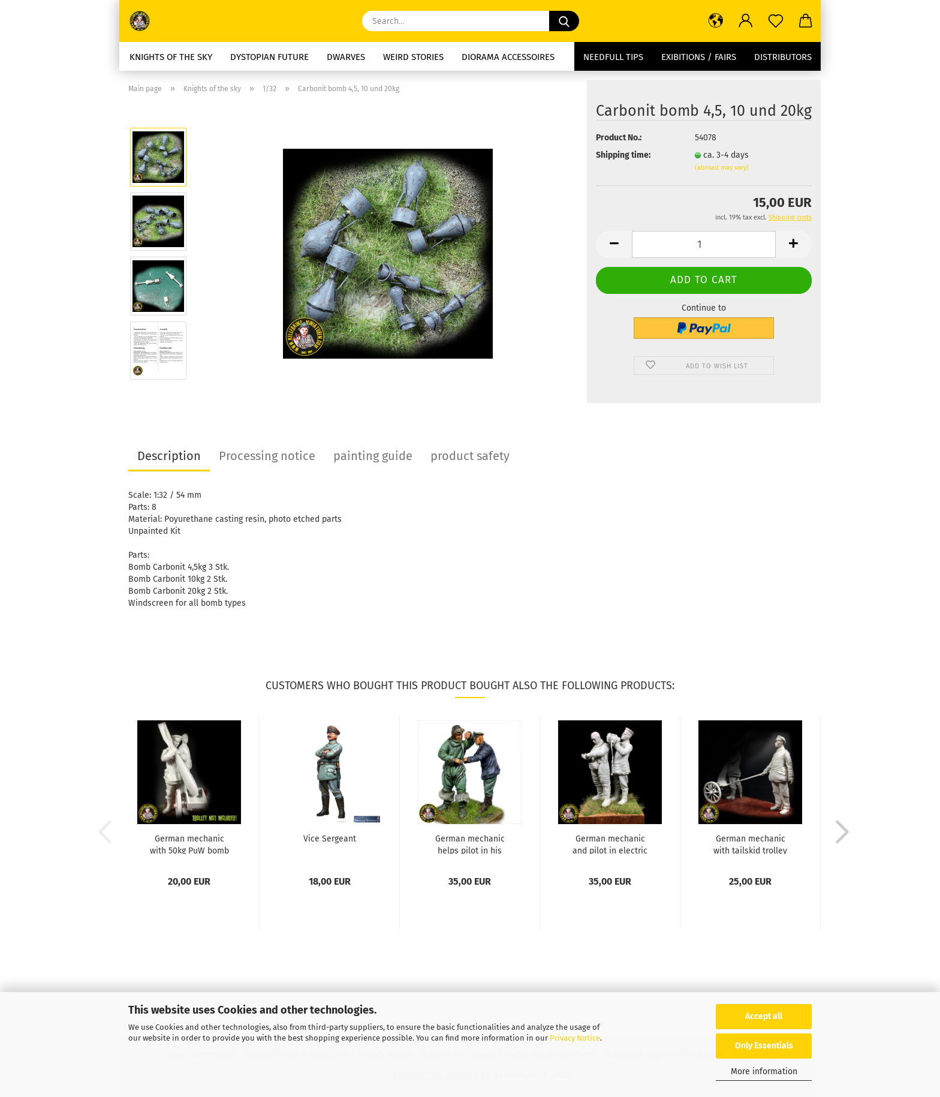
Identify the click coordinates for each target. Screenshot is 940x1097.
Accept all (763, 1016)
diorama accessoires (508, 57)
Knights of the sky (170, 57)
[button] (716, 21)
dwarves (346, 57)
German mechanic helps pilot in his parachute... (470, 844)
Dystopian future (269, 57)
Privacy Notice (575, 1037)
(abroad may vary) (722, 168)
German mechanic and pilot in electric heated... (610, 844)
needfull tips (613, 57)
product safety (470, 456)
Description (169, 456)
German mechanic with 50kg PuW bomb (189, 844)
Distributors (783, 57)
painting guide (372, 456)
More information (764, 1071)
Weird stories (413, 57)
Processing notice (267, 456)
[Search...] (564, 21)
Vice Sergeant (329, 839)
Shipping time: (623, 155)
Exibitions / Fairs (698, 57)
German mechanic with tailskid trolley (750, 844)
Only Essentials (764, 1046)
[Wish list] (776, 21)
